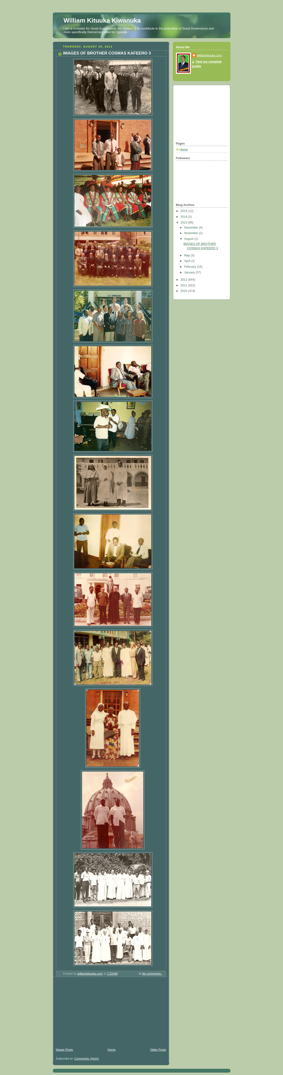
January (190, 272)
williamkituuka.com (209, 55)
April (187, 261)
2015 (184, 211)
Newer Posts (64, 1049)
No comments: (152, 973)
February (190, 266)
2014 (184, 216)
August (189, 239)
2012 (184, 279)
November (191, 233)
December (191, 227)
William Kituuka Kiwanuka (102, 20)
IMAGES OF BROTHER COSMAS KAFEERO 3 (107, 53)
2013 (184, 222)
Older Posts (158, 1049)
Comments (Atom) (86, 1058)
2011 (184, 285)
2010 (184, 291)
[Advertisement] (89, 1013)
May (187, 255)
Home (112, 1049)
